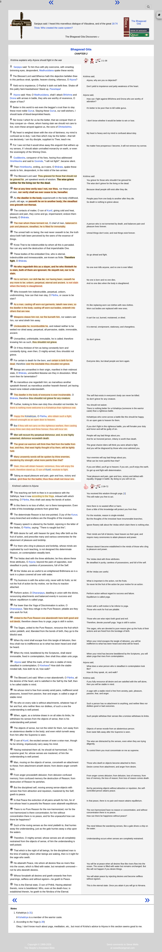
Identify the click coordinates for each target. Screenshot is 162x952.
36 (11, 456)
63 (11, 774)
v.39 (42, 922)
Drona (13, 98)
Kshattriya (23, 917)
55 (11, 677)
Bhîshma (67, 95)
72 (11, 884)
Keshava (44, 665)
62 (11, 762)
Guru (30, 111)
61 (11, 749)
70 (11, 862)
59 (11, 727)
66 (11, 809)
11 (11, 175)
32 (11, 416)
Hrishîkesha (16, 161)
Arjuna (73, 79)
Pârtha (54, 295)
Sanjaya (18, 67)
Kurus (74, 514)
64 (11, 787)
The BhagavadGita (138, 22)
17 (11, 244)
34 (11, 434)
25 (11, 338)
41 (11, 514)
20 (11, 279)
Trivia (37, 28)
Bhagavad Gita (81, 49)
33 (11, 425)
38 (11, 475)
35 (11, 444)
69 (11, 850)
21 (11, 291)
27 (11, 360)
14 (11, 210)
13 (11, 197)
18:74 (115, 23)
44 (11, 545)
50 (11, 617)
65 (11, 799)
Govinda (38, 161)
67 (11, 825)
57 (11, 702)
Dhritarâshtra (64, 127)
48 (11, 592)
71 (11, 875)
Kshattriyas (30, 416)
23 (11, 316)
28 (11, 369)
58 (11, 715)
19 (11, 266)
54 (11, 661)
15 (11, 222)
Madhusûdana (46, 70)
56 (11, 690)
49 (11, 605)
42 (11, 523)
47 (11, 580)
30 (11, 394)
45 (11, 558)
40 (11, 505)
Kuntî (49, 210)
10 (11, 166)
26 (11, 347)
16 (11, 232)
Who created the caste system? (57, 28)
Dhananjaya (38, 593)
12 (11, 188)
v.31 (30, 913)
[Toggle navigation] (148, 7)
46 (11, 570)
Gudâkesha (19, 158)
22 (11, 304)
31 (11, 404)
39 (11, 492)
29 (11, 382)
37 (11, 466)
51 (11, 627)
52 (11, 640)
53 (11, 652)
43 (11, 533)
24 (11, 325)
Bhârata (59, 167)
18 (11, 253)
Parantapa (55, 89)
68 (11, 837)
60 (11, 740)
